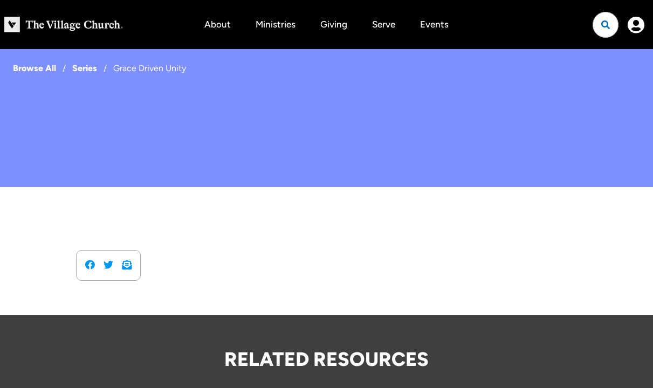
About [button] (217, 24)
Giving (333, 24)
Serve (383, 24)
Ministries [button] (275, 24)
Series (84, 68)
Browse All (34, 68)
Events (434, 24)
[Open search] (605, 25)
